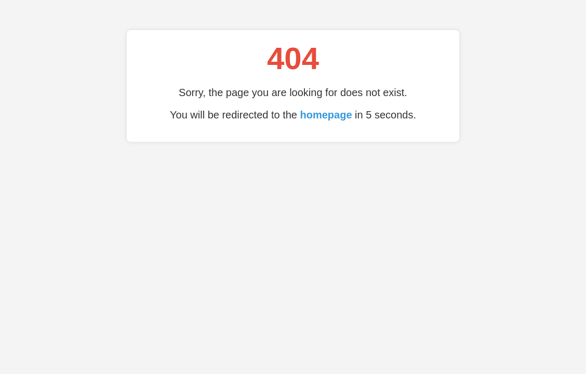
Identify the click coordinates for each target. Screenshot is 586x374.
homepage (326, 115)
